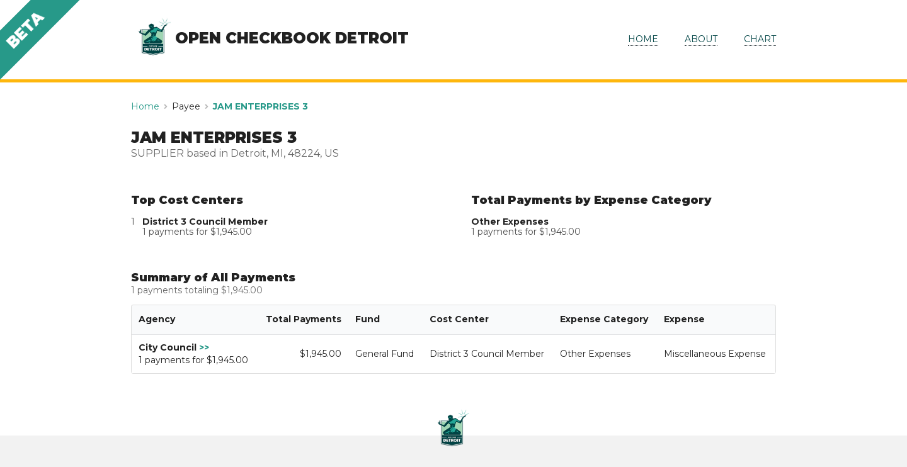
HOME (643, 39)
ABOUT (701, 39)
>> (204, 347)
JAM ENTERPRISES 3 (260, 106)
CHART (760, 39)
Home (145, 106)
